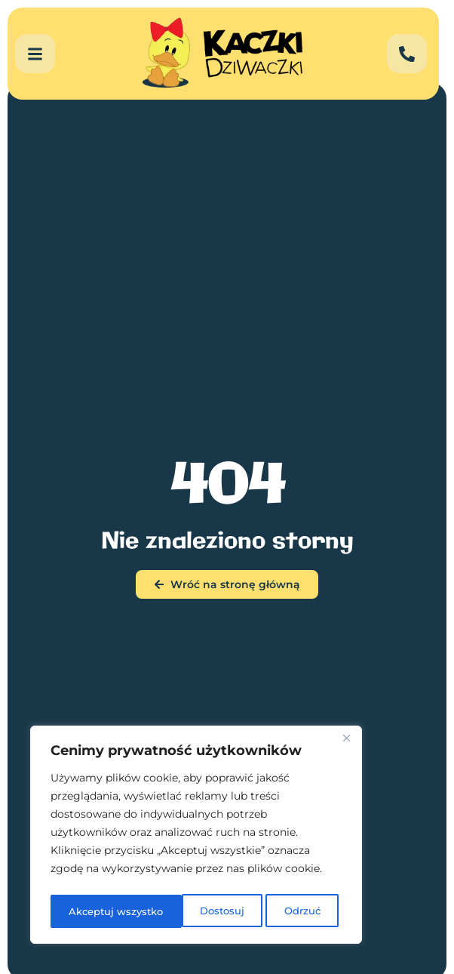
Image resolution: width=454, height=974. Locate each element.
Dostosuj (89, 911)
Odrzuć (169, 911)
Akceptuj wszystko (276, 911)
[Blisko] (346, 744)
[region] (196, 837)
